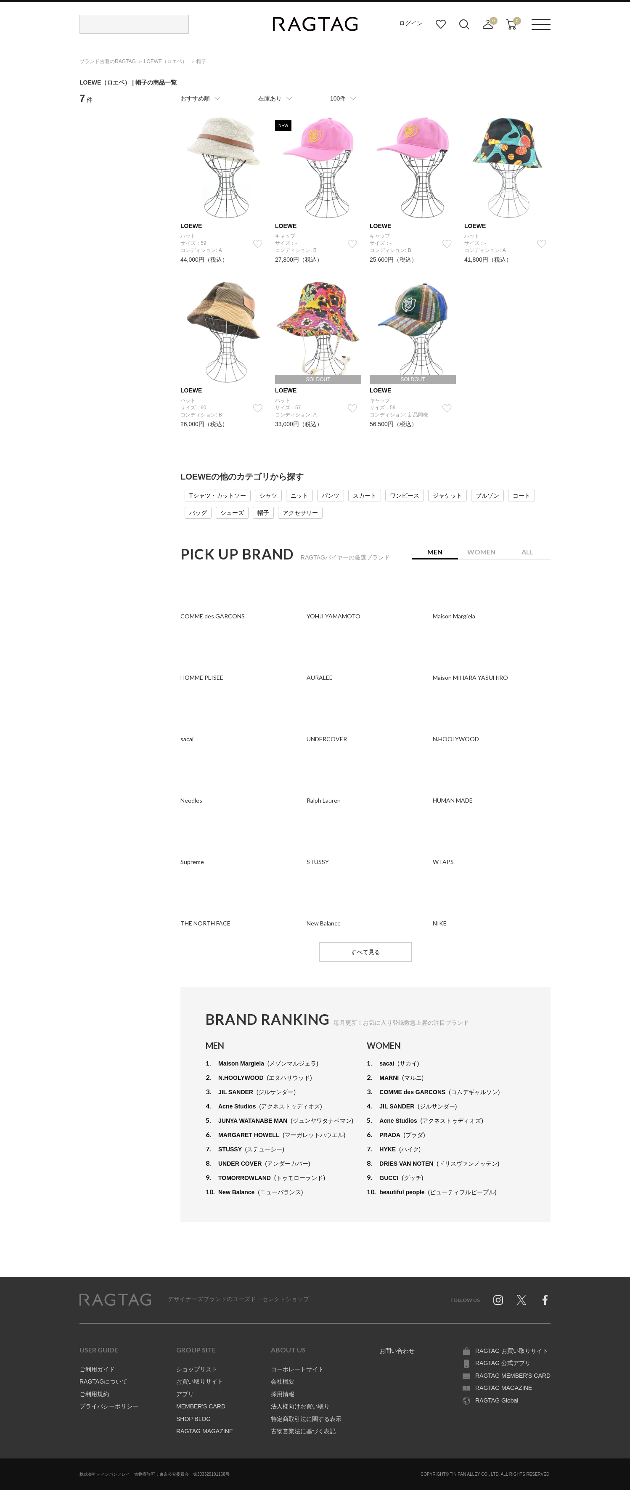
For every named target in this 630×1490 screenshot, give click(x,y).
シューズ (232, 512)
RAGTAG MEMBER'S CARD (513, 1375)
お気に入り (440, 24)
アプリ (185, 1394)
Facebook (545, 1299)
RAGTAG (115, 1300)
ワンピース (404, 495)
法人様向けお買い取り (300, 1406)
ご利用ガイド (97, 1369)
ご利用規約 (94, 1394)
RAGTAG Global (496, 1400)
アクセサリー (300, 512)
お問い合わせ (397, 1350)
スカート (364, 495)
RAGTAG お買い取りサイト (511, 1350)
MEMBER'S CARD (200, 1406)
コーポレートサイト (297, 1369)
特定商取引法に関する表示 (306, 1419)
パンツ (330, 495)
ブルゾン (487, 495)
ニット (299, 495)
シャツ (268, 495)
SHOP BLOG (193, 1419)
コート (521, 495)
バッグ (198, 512)
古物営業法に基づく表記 (303, 1431)
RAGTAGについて (103, 1381)
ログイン (411, 23)
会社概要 (282, 1381)
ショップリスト (196, 1369)
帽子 (263, 512)
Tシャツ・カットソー (217, 495)
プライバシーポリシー (108, 1406)
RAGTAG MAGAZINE (204, 1431)
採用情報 (282, 1394)
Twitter (521, 1299)
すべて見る (365, 952)
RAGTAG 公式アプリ (503, 1363)
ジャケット (447, 495)
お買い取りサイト (199, 1381)
